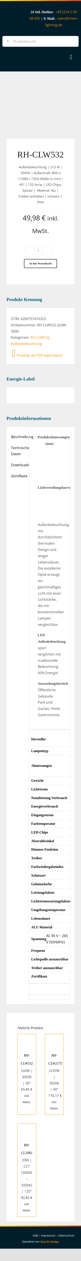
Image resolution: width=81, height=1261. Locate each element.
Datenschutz (66, 1235)
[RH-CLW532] (26, 1037)
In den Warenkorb (40, 263)
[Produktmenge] (38, 250)
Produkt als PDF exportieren (37, 355)
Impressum (48, 1235)
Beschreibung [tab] (18, 436)
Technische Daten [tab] (18, 450)
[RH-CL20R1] (26, 1126)
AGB (35, 1235)
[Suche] (7, 41)
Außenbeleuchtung (26, 343)
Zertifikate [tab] (18, 476)
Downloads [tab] (18, 465)
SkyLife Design (49, 1241)
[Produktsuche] (40, 41)
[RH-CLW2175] (54, 1037)
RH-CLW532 (39, 337)
